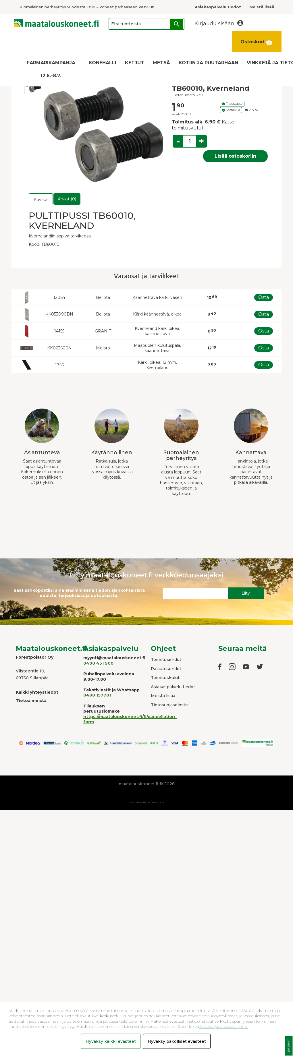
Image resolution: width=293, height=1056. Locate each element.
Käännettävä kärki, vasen (157, 297)
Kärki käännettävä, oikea (157, 314)
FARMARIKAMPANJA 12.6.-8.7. (51, 69)
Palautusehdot (166, 668)
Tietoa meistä (31, 700)
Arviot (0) (67, 199)
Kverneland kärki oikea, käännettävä (157, 331)
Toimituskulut (165, 677)
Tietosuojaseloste (169, 704)
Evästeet (289, 1046)
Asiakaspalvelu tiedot (173, 686)
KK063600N (59, 348)
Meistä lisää (163, 695)
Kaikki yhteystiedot (37, 692)
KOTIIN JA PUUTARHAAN (208, 62)
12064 (59, 297)
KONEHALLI (102, 62)
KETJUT (134, 62)
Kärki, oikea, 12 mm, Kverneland (157, 365)
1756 (59, 365)
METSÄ (161, 62)
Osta (263, 297)
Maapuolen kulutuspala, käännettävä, (157, 348)
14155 (59, 331)
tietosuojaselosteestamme (223, 1026)
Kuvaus (41, 199)
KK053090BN (59, 314)
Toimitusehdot (166, 659)
